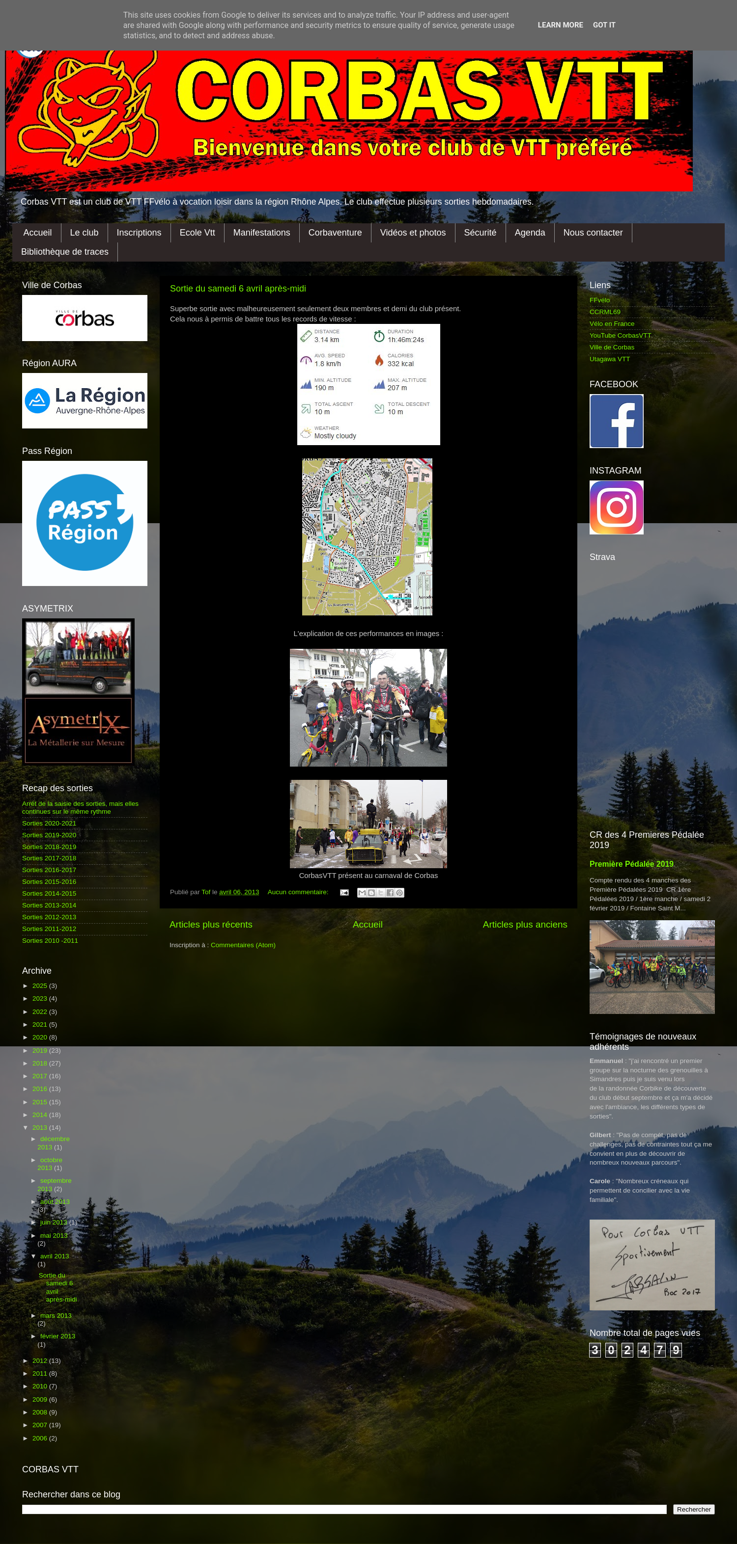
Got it (604, 25)
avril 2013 (54, 1256)
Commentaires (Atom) (243, 945)
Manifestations (261, 233)
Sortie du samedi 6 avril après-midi (238, 288)
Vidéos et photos (413, 233)
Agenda (530, 233)
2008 (40, 1412)
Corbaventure (335, 233)
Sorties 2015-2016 (49, 881)
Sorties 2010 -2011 (50, 940)
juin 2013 (54, 1222)
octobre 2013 (49, 1163)
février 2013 (57, 1336)
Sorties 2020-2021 (49, 823)
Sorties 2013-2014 (49, 905)
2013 (40, 1127)
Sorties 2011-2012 (49, 928)
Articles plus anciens (525, 924)
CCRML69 (605, 312)
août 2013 (55, 1201)
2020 (40, 1037)
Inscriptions (139, 233)
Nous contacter (593, 233)
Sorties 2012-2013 (49, 917)
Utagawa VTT (610, 359)
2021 (40, 1024)
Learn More (560, 25)
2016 (40, 1088)
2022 (40, 1011)
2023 (40, 998)
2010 (40, 1386)
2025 (40, 985)
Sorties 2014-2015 (49, 893)
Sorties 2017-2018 (49, 858)
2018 (40, 1063)
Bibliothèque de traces (65, 252)
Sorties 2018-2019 (49, 847)
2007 (40, 1425)
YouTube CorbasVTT (621, 335)
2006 (40, 1438)
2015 (40, 1102)
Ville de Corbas (612, 347)
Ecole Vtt (197, 233)
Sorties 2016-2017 (49, 870)
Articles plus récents (211, 924)
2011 (40, 1373)
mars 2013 (56, 1315)
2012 (40, 1360)
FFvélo (600, 300)
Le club (84, 233)
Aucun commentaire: (299, 892)
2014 (40, 1114)
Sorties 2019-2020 (49, 835)
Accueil (38, 233)
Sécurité (480, 233)
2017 (40, 1076)
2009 (40, 1399)
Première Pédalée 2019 (632, 864)
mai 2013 (54, 1235)
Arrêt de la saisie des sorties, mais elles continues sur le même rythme (80, 807)
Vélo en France (612, 323)
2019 (40, 1050)
